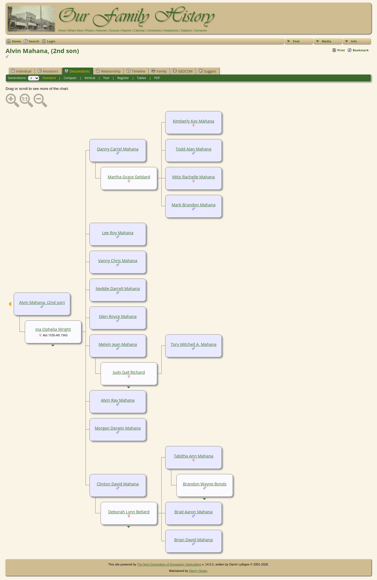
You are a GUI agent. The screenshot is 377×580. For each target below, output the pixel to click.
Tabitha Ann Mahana (193, 456)
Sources (114, 30)
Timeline (136, 71)
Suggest (207, 71)
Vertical (89, 78)
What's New (75, 30)
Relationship (108, 71)
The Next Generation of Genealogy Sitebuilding (169, 564)
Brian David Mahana (193, 539)
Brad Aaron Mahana (193, 511)
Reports (126, 30)
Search (34, 41)
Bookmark (361, 50)
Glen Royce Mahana (118, 316)
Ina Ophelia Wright (53, 329)
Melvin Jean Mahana (118, 344)
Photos (89, 30)
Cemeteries (154, 30)
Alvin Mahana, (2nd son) (42, 302)
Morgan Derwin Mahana (118, 428)
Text (106, 78)
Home (62, 30)
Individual (21, 71)
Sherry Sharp (198, 570)
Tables (141, 78)
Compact (70, 78)
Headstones (171, 30)
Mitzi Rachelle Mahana (193, 176)
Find (296, 41)
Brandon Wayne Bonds (204, 483)
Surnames (200, 30)
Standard (49, 78)
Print (341, 50)
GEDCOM (183, 71)
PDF (157, 78)
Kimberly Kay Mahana (193, 121)
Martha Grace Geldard (129, 176)
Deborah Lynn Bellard (129, 511)
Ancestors (48, 71)
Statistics (186, 30)
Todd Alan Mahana (193, 149)
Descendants (77, 71)
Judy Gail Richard (129, 372)
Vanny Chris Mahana (117, 260)
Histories (101, 30)
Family (159, 71)
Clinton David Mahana (118, 483)
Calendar (139, 30)
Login (51, 41)
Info (354, 41)
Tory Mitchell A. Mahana (193, 344)
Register (123, 78)
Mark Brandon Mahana (194, 204)
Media (326, 41)
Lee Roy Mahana (117, 232)
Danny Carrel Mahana (117, 149)
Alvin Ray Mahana (118, 400)
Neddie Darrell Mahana (118, 288)
